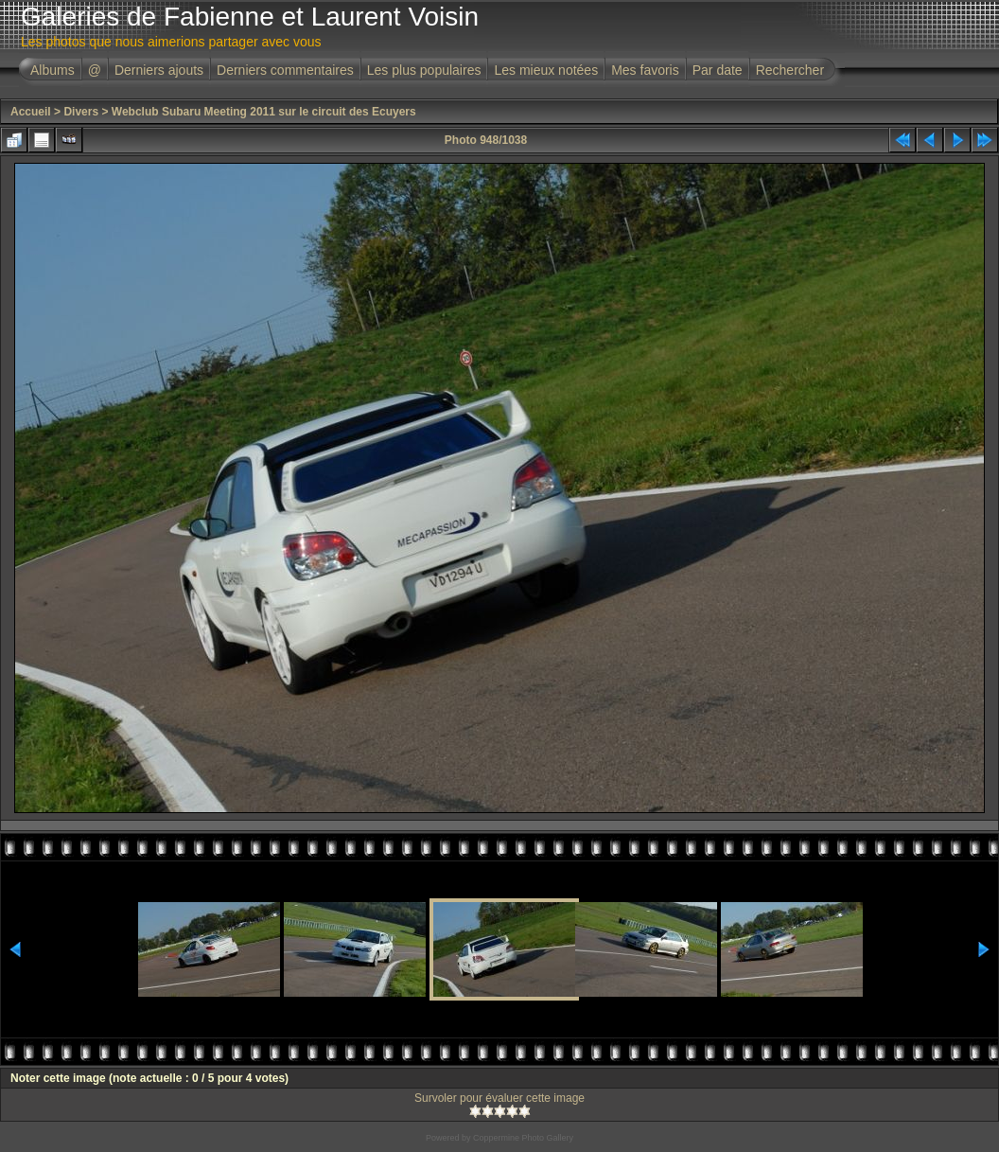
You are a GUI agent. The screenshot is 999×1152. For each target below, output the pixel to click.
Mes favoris (645, 70)
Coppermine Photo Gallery (523, 1138)
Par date (717, 70)
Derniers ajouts (158, 70)
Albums (52, 70)
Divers (80, 111)
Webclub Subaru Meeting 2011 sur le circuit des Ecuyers (264, 111)
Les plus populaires (424, 70)
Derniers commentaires (285, 70)
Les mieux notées (546, 70)
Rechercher (790, 70)
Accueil (30, 111)
